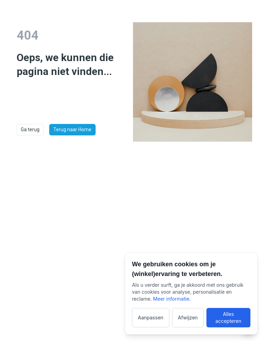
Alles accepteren (228, 317)
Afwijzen (188, 317)
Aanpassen (150, 317)
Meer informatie (171, 299)
